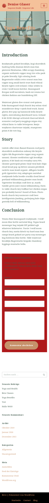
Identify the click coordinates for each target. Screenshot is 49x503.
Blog (16, 19)
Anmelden (7, 467)
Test (4, 402)
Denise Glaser (13, 37)
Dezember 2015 (9, 437)
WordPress (29, 495)
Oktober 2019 (8, 428)
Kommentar (11, 310)
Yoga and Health (10, 388)
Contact (27, 500)
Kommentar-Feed (10, 476)
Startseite (8, 19)
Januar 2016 (7, 432)
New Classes (7, 393)
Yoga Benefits (8, 397)
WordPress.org (9, 480)
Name (8, 277)
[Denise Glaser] (18, 5)
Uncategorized (9, 454)
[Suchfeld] (21, 374)
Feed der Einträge (10, 471)
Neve (4, 495)
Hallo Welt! (7, 406)
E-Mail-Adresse (13, 288)
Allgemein (7, 449)
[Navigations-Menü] (44, 5)
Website (8, 299)
